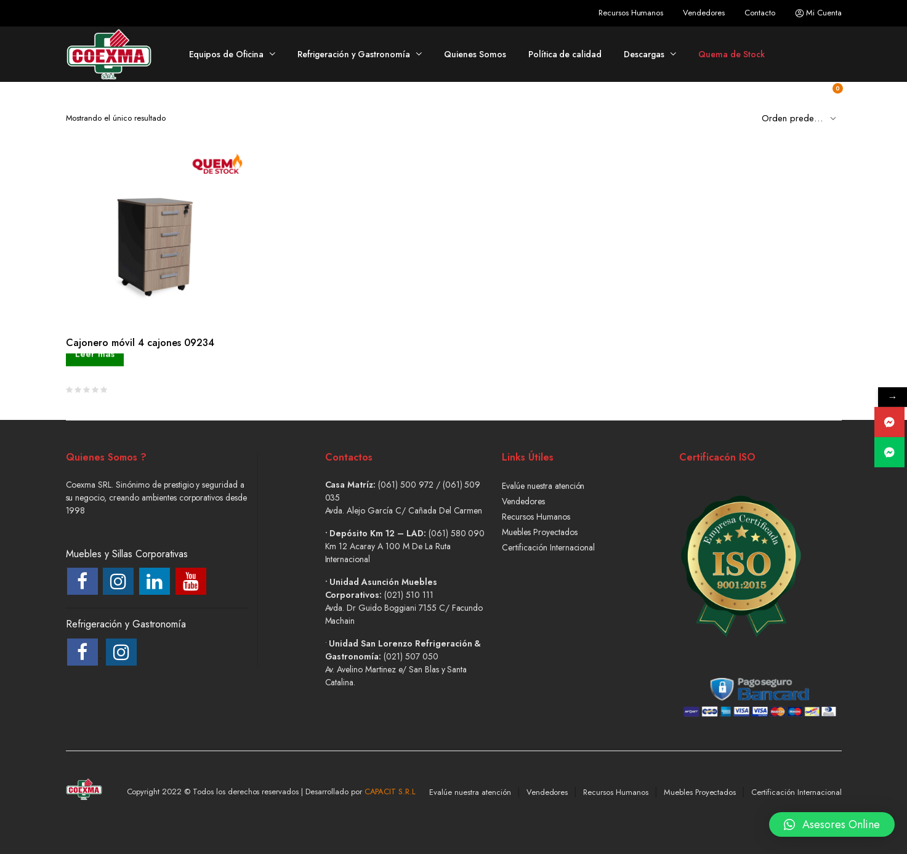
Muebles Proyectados (539, 532)
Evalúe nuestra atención (543, 486)
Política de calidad (565, 54)
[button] (832, 819)
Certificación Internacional (548, 547)
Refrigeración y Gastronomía (353, 54)
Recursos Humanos (631, 12)
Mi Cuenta (818, 13)
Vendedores (704, 12)
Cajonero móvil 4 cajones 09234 (140, 343)
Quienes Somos (475, 54)
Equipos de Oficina (226, 54)
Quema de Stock (731, 54)
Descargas (644, 54)
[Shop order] (802, 118)
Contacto (759, 12)
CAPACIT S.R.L (390, 791)
